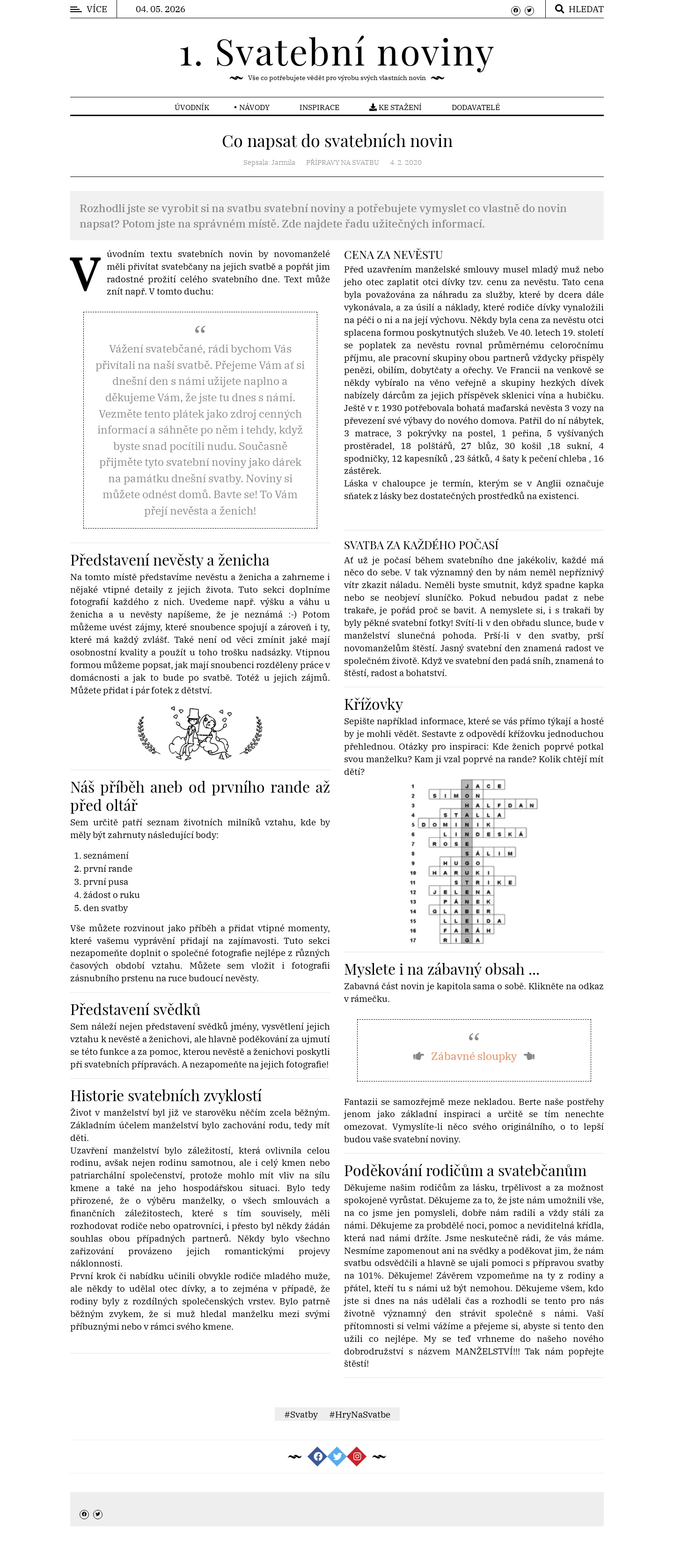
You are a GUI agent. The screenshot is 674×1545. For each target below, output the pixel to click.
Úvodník (192, 107)
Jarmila (283, 162)
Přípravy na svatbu (342, 162)
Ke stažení (395, 107)
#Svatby (301, 1414)
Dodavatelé (476, 107)
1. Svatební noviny (337, 50)
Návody (254, 107)
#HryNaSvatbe (359, 1414)
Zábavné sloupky (474, 1056)
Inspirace (319, 107)
